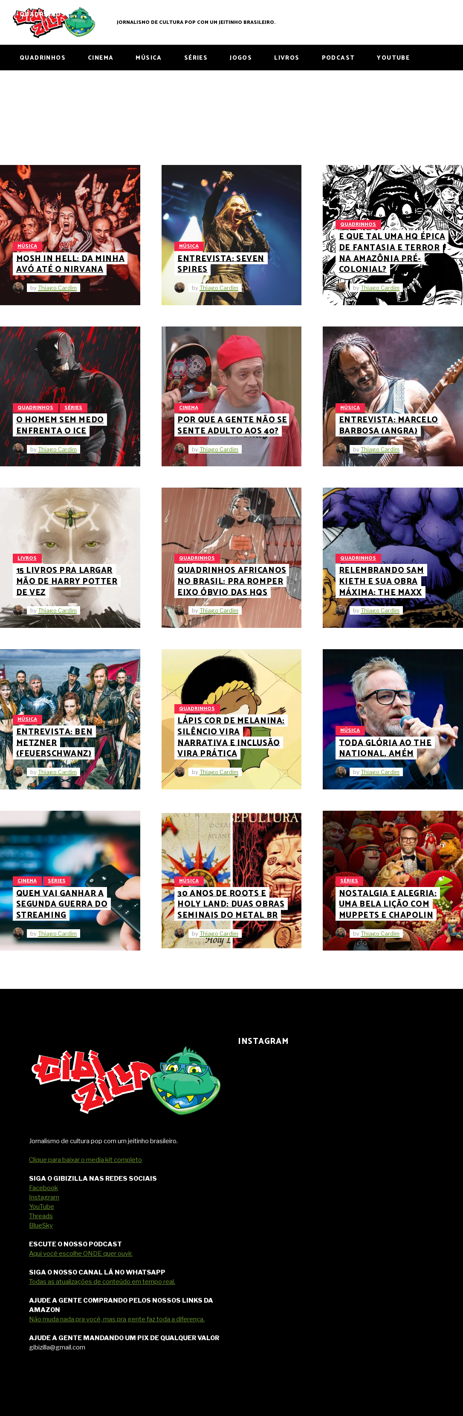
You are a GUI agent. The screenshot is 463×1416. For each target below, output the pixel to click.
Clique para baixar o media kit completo (85, 1160)
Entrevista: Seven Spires (220, 264)
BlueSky (41, 1225)
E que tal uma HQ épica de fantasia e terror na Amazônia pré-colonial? (392, 253)
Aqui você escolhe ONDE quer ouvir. (81, 1253)
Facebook (43, 1188)
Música (27, 246)
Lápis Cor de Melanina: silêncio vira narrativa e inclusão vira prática (231, 737)
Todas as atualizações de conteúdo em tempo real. (102, 1282)
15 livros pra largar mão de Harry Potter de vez (67, 581)
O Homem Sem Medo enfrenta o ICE (60, 425)
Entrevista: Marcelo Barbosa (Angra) (388, 425)
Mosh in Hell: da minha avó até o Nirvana (70, 264)
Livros (27, 558)
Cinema (188, 408)
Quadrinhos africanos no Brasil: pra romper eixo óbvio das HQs (231, 581)
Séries (73, 408)
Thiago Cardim (57, 287)
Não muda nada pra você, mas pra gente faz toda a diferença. (117, 1319)
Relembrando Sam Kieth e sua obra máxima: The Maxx (381, 581)
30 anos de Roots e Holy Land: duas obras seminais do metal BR (230, 904)
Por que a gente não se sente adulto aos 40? (232, 425)
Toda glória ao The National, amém (385, 748)
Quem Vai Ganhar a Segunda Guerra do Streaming (62, 904)
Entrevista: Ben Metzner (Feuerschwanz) (54, 742)
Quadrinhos (358, 224)
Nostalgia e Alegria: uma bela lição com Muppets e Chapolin (388, 904)
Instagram (44, 1197)
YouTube (41, 1207)
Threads (41, 1216)
